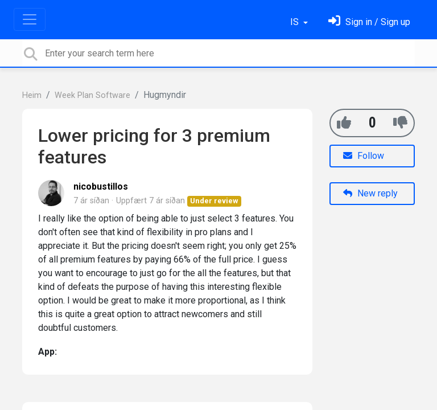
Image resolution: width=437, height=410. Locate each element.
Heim (32, 95)
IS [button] (295, 22)
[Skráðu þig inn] (369, 22)
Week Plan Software (92, 95)
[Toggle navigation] (30, 19)
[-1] (400, 122)
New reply (370, 193)
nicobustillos (100, 186)
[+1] (344, 122)
